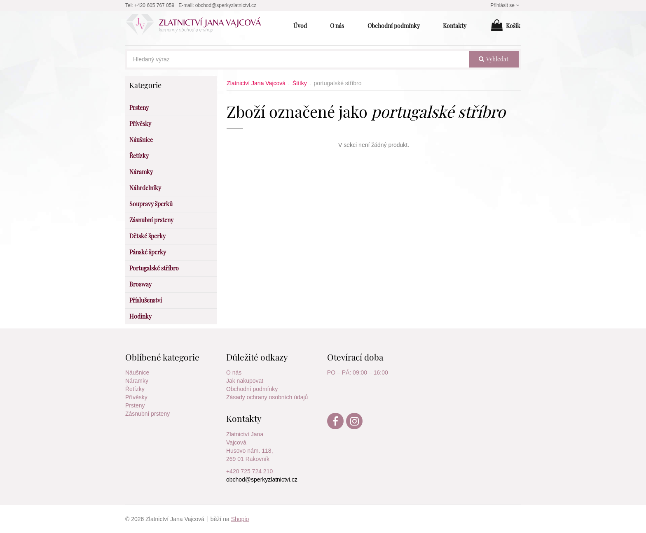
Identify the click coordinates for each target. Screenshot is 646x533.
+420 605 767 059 (154, 5)
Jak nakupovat (244, 380)
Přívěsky (136, 397)
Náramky (136, 380)
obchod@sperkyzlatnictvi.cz (225, 5)
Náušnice (137, 372)
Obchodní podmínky (252, 389)
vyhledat (493, 59)
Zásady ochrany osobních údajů (267, 397)
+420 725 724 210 (249, 471)
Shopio (240, 519)
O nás (233, 372)
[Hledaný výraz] (298, 59)
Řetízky (135, 389)
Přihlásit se (505, 5)
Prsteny (135, 405)
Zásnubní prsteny (147, 413)
